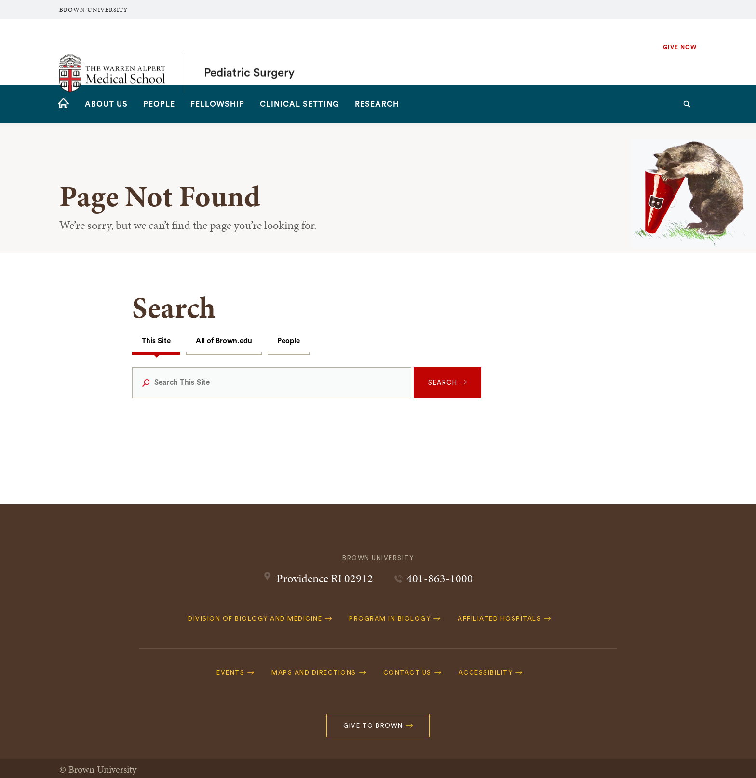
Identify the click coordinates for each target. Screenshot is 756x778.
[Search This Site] (272, 382)
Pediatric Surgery (249, 52)
